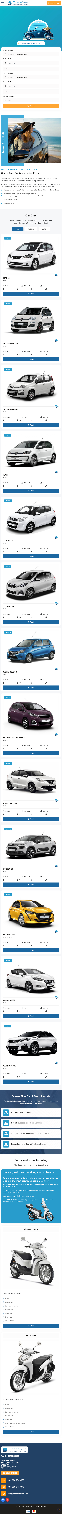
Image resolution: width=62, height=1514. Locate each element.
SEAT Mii (6, 278)
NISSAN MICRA (9, 1000)
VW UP (6, 475)
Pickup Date (7, 59)
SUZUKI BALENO (10, 803)
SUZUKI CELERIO (10, 672)
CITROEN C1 (8, 541)
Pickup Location (8, 50)
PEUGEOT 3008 (9, 1066)
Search (31, 106)
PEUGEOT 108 (8, 606)
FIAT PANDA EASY (10, 344)
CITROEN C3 (8, 869)
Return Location (8, 73)
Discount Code (8, 96)
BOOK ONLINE (54, 3)
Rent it (31, 293)
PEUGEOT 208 (9, 935)
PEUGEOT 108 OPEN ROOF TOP (16, 738)
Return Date (7, 82)
